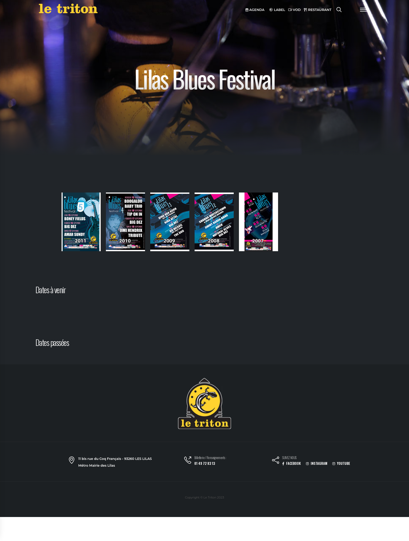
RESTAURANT (318, 9)
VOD (294, 9)
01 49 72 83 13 (204, 463)
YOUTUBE (341, 463)
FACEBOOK (291, 463)
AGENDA (254, 9)
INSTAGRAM (316, 463)
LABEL (277, 9)
